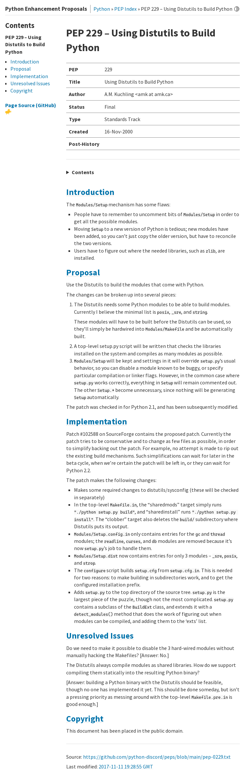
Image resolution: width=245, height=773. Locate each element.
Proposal (83, 272)
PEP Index (125, 9)
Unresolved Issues (100, 635)
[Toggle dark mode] (237, 9)
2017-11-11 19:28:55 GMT (126, 766)
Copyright (85, 718)
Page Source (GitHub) (30, 105)
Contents (83, 172)
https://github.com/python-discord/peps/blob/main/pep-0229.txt (157, 756)
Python (101, 9)
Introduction (90, 192)
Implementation (96, 421)
